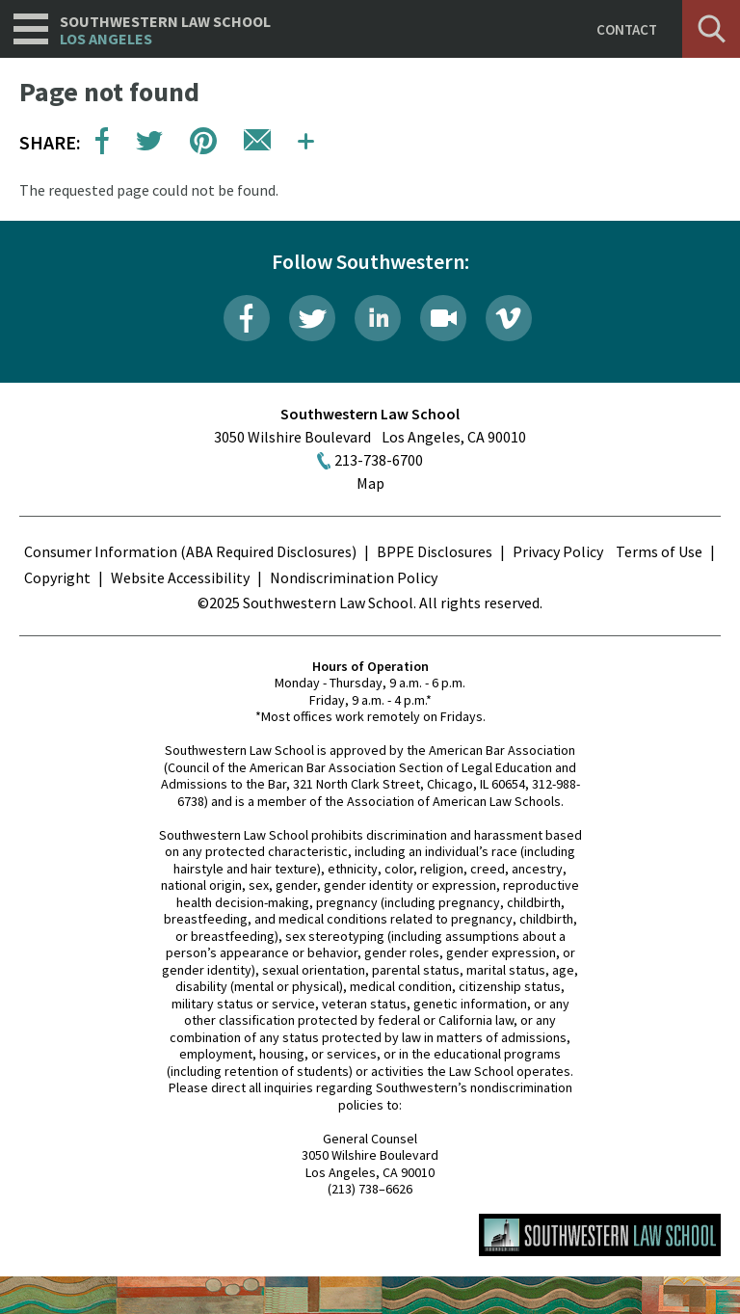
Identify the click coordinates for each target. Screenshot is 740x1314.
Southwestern (165, 30)
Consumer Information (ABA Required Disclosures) (190, 551)
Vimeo (509, 318)
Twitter (312, 318)
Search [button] (711, 29)
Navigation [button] (30, 28)
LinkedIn (378, 318)
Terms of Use (659, 551)
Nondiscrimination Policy (353, 577)
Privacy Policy (558, 551)
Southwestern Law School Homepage (600, 1235)
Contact (626, 29)
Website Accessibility (180, 577)
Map (370, 483)
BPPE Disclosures (434, 551)
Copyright (57, 577)
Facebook (247, 318)
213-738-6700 (378, 459)
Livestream (443, 318)
